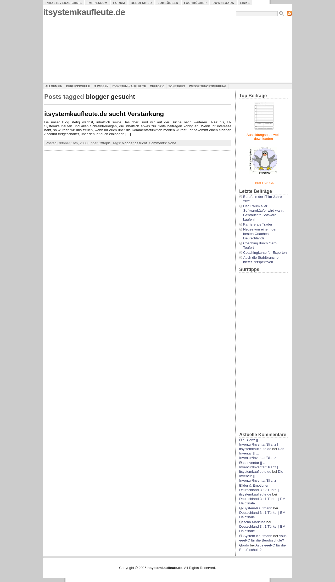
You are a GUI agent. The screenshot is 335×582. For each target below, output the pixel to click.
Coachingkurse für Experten (265, 253)
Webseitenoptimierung (207, 86)
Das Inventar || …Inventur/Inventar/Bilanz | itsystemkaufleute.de (258, 467)
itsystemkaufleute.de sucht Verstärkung (104, 113)
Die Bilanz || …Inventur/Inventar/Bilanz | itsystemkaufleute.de (258, 444)
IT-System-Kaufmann (255, 508)
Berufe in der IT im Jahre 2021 (262, 199)
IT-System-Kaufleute (129, 86)
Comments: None (162, 143)
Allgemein (53, 86)
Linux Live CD (264, 183)
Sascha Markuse (252, 522)
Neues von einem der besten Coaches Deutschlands (260, 233)
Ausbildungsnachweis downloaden (263, 137)
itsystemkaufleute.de (84, 12)
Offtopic (157, 86)
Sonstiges (176, 86)
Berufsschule (78, 86)
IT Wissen (101, 86)
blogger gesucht (134, 143)
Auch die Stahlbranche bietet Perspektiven (260, 260)
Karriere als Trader (257, 224)
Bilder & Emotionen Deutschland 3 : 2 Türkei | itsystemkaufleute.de (259, 489)
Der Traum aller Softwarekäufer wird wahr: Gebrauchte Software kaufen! (263, 212)
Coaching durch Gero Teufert (260, 245)
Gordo (244, 545)
